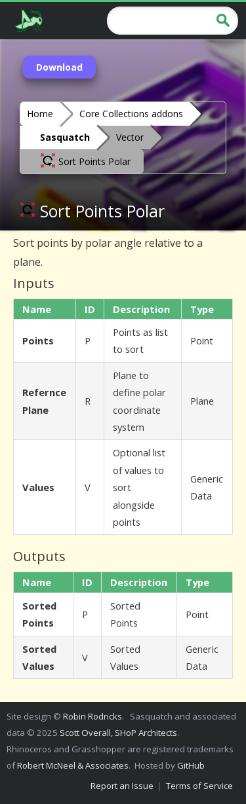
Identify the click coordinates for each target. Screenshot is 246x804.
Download (59, 67)
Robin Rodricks (92, 716)
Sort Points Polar (85, 160)
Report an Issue (122, 786)
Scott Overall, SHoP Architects (118, 733)
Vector (130, 137)
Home (40, 113)
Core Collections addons (131, 113)
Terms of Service (199, 786)
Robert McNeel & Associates (73, 765)
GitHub (191, 765)
